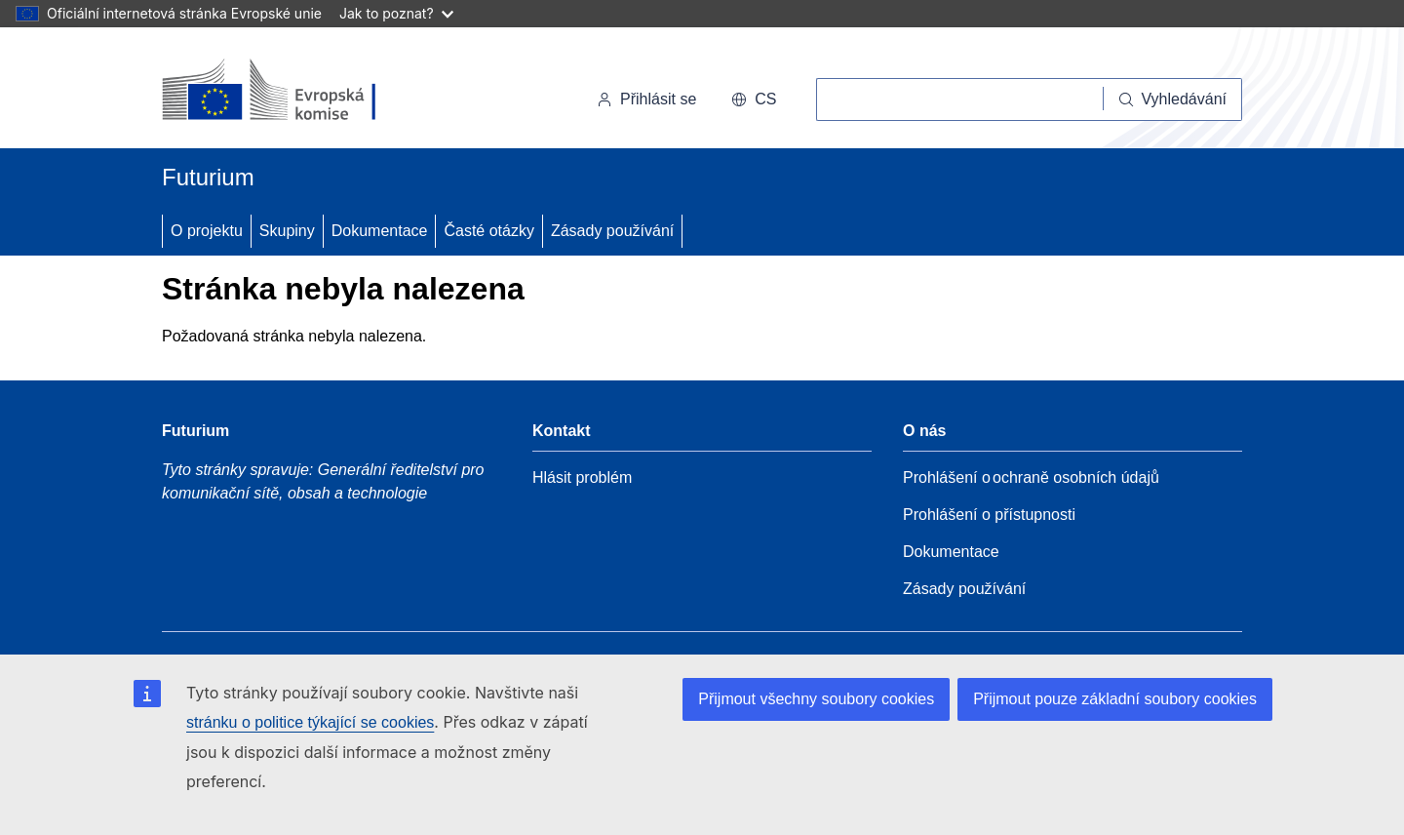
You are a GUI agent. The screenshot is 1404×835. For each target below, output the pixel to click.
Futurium (208, 177)
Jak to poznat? (396, 13)
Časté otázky (488, 230)
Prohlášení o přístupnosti (989, 514)
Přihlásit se (646, 99)
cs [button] (753, 99)
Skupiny (287, 230)
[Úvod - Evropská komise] (296, 92)
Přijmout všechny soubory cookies (816, 699)
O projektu (207, 230)
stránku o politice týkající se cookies (310, 722)
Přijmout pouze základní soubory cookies (1115, 699)
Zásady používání (612, 230)
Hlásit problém (582, 477)
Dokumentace (380, 230)
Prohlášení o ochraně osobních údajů (1031, 477)
